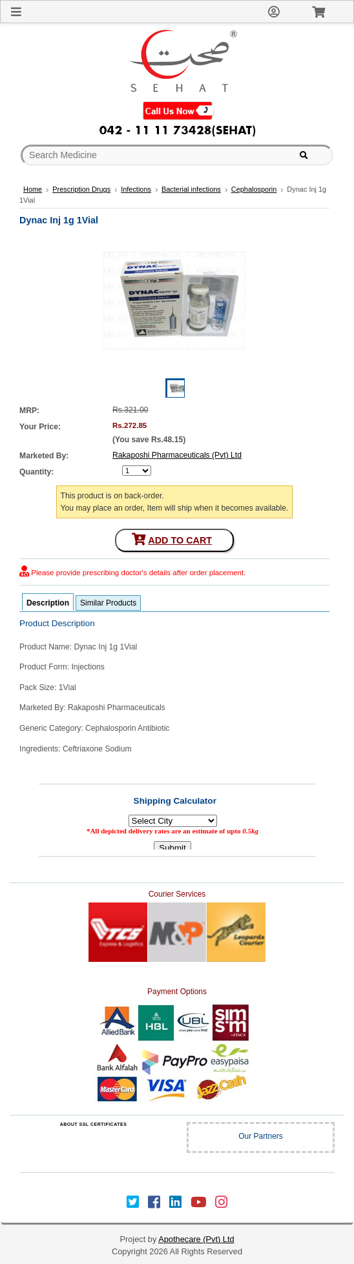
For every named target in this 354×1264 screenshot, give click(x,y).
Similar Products (108, 602)
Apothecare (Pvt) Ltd (196, 1239)
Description (47, 602)
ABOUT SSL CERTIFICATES (93, 1124)
